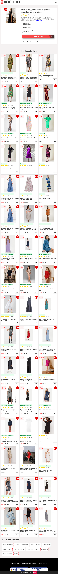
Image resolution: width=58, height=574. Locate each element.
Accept (35, 572)
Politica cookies (42, 563)
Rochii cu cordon (35, 545)
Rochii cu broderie (19, 549)
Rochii (16, 554)
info (17, 81)
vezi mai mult (38, 20)
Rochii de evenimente (33, 549)
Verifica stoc (43, 36)
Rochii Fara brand (8, 545)
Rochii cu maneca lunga (21, 545)
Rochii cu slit (46, 545)
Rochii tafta (44, 549)
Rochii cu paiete (7, 549)
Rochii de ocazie (7, 554)
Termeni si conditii (15, 563)
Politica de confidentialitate (29, 563)
